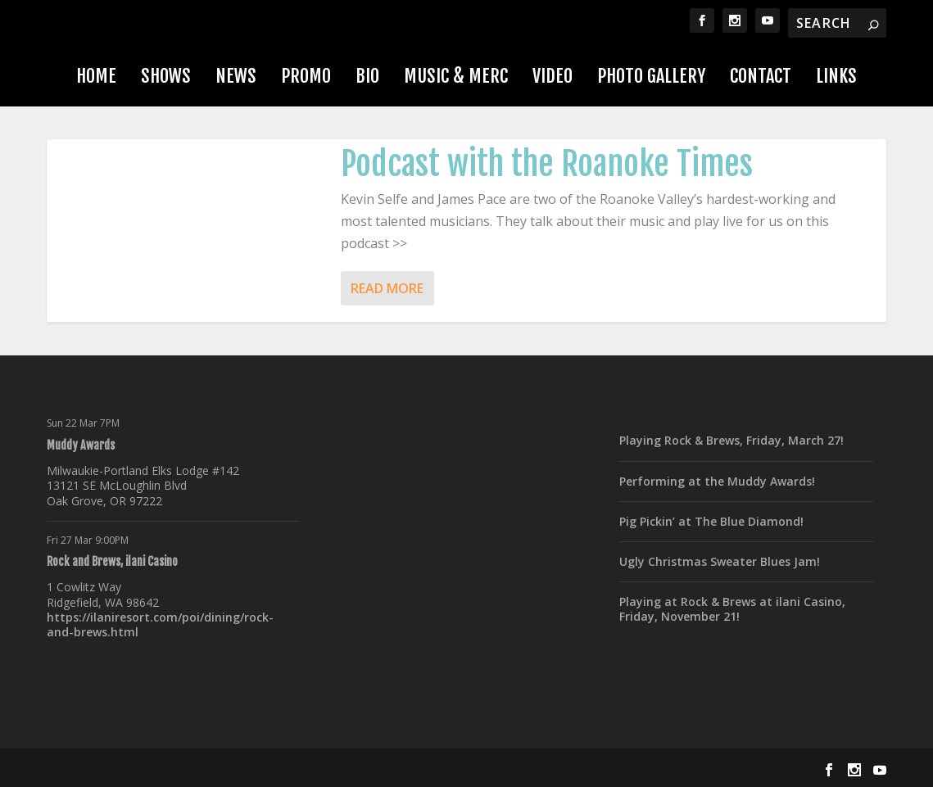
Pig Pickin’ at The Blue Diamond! (711, 521)
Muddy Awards (81, 445)
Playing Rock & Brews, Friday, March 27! (731, 440)
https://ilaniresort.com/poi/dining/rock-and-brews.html (160, 624)
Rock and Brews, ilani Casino (112, 561)
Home (96, 76)
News (235, 76)
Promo (306, 76)
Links (836, 76)
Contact (760, 76)
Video (552, 76)
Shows (166, 76)
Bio (367, 76)
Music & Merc (456, 76)
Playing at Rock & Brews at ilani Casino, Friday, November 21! (732, 609)
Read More (387, 288)
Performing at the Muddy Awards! (717, 481)
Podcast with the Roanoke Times (547, 163)
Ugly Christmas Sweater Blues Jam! (719, 561)
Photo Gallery (651, 76)
